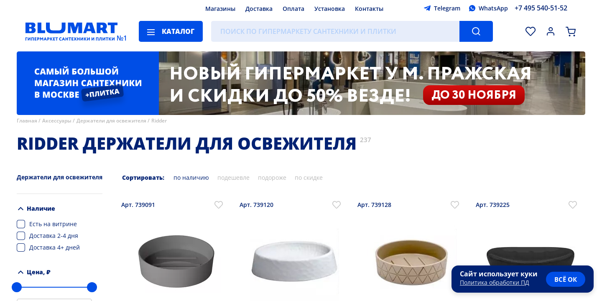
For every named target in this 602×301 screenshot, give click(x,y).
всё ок (565, 279)
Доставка (259, 9)
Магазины (220, 9)
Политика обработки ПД (494, 282)
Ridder (159, 120)
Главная (27, 120)
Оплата (293, 9)
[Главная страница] (71, 31)
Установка (329, 9)
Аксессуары (56, 120)
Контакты (369, 9)
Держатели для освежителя (111, 120)
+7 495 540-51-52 (541, 8)
